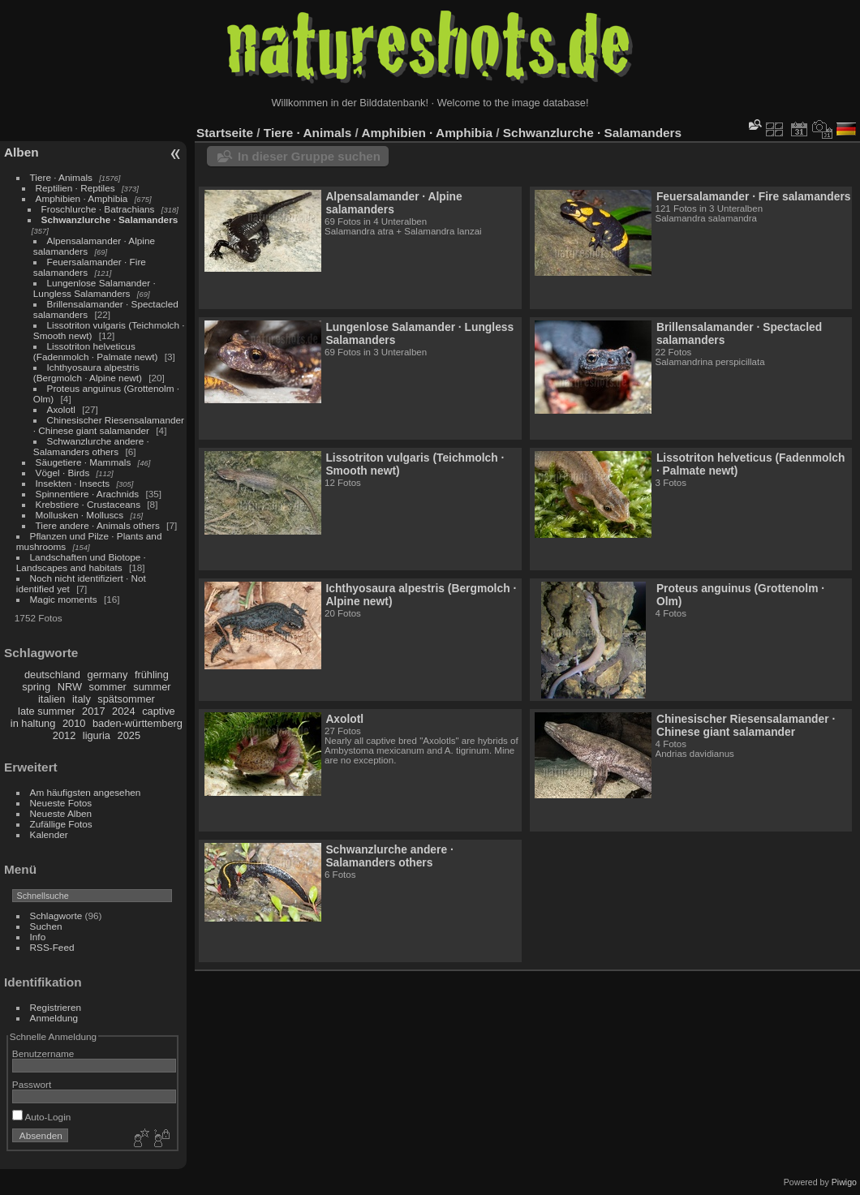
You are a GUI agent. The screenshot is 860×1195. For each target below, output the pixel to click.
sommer (108, 687)
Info (38, 936)
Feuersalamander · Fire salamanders (753, 196)
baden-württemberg (137, 723)
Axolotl (61, 409)
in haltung (33, 723)
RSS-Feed (52, 947)
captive (158, 711)
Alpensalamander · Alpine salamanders (393, 203)
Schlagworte (56, 915)
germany (108, 674)
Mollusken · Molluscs (80, 514)
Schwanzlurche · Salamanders (109, 219)
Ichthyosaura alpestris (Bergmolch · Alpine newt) (87, 372)
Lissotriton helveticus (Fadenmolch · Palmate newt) (95, 351)
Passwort (31, 1084)
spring (36, 687)
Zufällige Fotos (61, 824)
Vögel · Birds (63, 472)
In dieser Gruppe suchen (309, 156)
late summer (46, 711)
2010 (73, 723)
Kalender (49, 834)
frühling (152, 674)
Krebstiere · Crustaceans (88, 504)
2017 (93, 711)
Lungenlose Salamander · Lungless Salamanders (94, 288)
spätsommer (125, 699)
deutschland (52, 674)
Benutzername (43, 1053)
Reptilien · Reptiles (75, 188)
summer (151, 687)
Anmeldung (54, 1017)
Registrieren (55, 1007)
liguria (96, 735)
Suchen (46, 926)
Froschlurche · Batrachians (98, 209)
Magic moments (63, 599)
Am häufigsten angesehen (85, 792)
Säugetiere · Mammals (83, 462)
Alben (21, 152)
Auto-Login (41, 1116)
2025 (129, 735)
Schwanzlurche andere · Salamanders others (91, 446)
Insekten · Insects (73, 483)
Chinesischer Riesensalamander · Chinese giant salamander (108, 425)
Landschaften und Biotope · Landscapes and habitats (81, 562)
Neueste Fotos (61, 802)
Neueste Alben (61, 813)
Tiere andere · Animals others (98, 525)
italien (51, 699)
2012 (64, 735)
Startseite (224, 133)
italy (81, 699)
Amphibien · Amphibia (82, 198)
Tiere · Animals (61, 177)
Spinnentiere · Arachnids (88, 493)
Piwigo (844, 1182)
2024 (123, 711)
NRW (70, 687)
